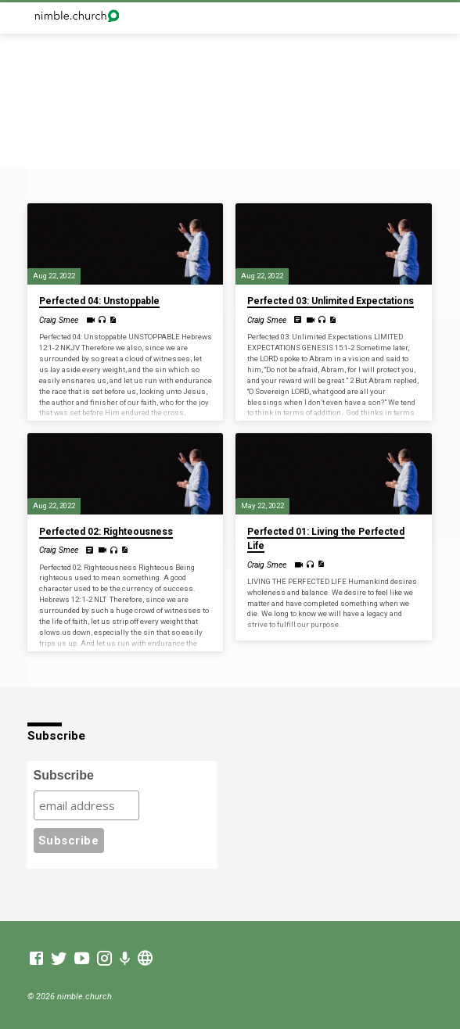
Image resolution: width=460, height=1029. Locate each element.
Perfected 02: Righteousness (106, 531)
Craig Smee (58, 320)
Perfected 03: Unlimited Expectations (330, 301)
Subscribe (64, 775)
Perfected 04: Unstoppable (99, 301)
